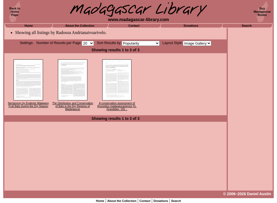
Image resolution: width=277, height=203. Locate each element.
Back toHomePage (14, 11)
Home (29, 25)
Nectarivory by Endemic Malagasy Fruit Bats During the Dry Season (28, 105)
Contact (134, 25)
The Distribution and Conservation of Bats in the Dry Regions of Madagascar (72, 106)
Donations (191, 25)
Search (247, 25)
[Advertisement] (250, 109)
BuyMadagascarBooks (262, 11)
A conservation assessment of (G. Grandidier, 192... (117, 106)
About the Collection (79, 25)
